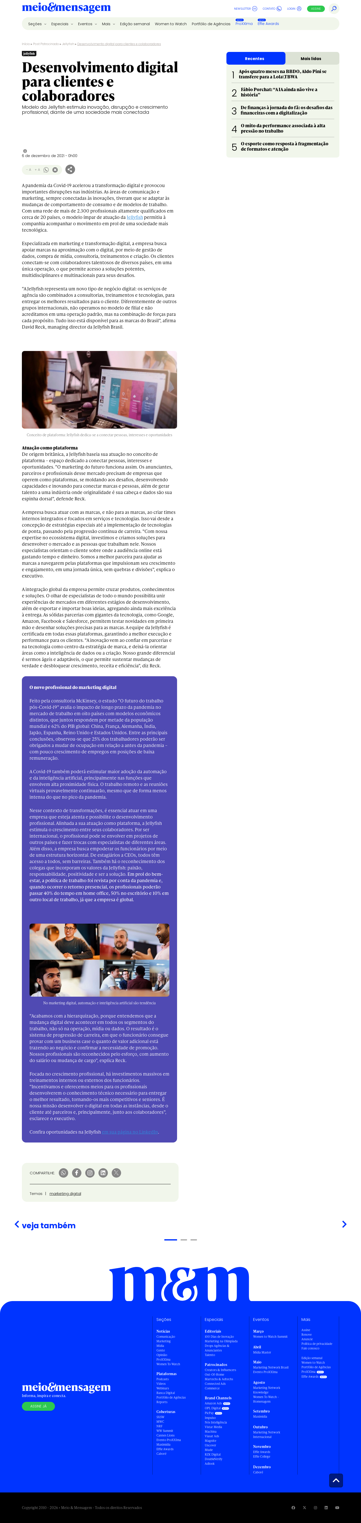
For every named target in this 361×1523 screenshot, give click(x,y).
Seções (35, 23)
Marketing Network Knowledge (266, 1390)
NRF (159, 1426)
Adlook (209, 1463)
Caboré (161, 1453)
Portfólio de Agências (211, 23)
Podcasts (162, 1379)
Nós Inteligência (216, 1422)
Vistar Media (213, 1427)
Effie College (261, 1456)
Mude (209, 1450)
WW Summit (164, 1431)
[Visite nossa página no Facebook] (293, 1507)
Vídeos (161, 1383)
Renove (306, 1334)
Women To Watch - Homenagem (266, 1399)
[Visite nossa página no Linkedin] (326, 1507)
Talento (210, 1355)
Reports (161, 1402)
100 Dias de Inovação (219, 1336)
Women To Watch (168, 1364)
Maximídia (163, 1444)
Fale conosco (310, 1348)
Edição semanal (135, 23)
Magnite (210, 1441)
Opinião (161, 1355)
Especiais (60, 23)
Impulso (210, 1418)
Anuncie (307, 1339)
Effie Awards (268, 23)
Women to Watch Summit (270, 1336)
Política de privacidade (316, 1344)
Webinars (162, 1388)
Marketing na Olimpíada (221, 1341)
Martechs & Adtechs (219, 1379)
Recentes (254, 58)
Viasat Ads (212, 1436)
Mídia (160, 1346)
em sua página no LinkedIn (130, 1132)
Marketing (163, 1341)
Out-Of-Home (214, 1374)
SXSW (160, 1417)
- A (28, 169)
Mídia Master (262, 1352)
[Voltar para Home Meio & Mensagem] (66, 9)
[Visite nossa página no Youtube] (337, 1507)
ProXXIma (244, 23)
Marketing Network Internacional (266, 1434)
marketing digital (65, 1193)
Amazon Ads (213, 1403)
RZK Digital (213, 1454)
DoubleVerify (213, 1459)
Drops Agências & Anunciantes (217, 1348)
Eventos (85, 23)
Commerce (212, 1388)
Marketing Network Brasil (270, 1367)
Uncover (210, 1445)
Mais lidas (311, 58)
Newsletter (245, 8)
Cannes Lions (165, 1435)
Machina (210, 1431)
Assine (316, 9)
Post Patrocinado (46, 44)
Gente (160, 1350)
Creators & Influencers (220, 1370)
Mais (106, 23)
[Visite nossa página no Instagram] (315, 1507)
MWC (160, 1421)
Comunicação (165, 1336)
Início (26, 44)
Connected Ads (215, 1383)
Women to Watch (171, 23)
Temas (36, 1193)
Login (294, 8)
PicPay (209, 1413)
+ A (37, 169)
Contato (272, 8)
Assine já (38, 1406)
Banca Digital (165, 1393)
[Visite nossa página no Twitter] (304, 1507)
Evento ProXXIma (168, 1440)
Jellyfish (68, 44)
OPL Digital (213, 1408)
